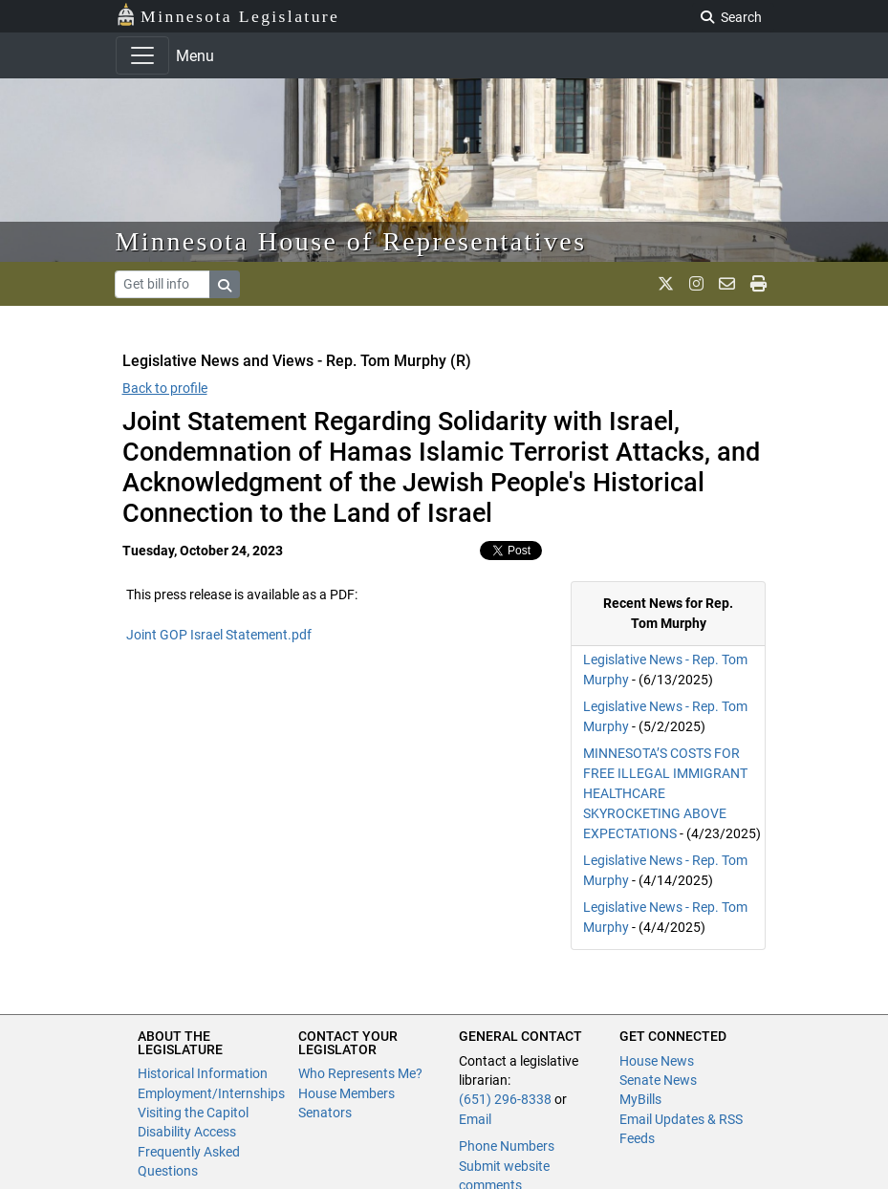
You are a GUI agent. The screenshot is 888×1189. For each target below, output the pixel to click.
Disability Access (187, 1131)
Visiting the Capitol (193, 1112)
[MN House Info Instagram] (696, 284)
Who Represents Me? (360, 1073)
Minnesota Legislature (228, 15)
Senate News (658, 1080)
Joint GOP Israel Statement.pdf (219, 634)
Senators (325, 1112)
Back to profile (164, 388)
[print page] (758, 284)
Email (475, 1119)
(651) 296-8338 (505, 1099)
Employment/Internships (211, 1093)
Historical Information (203, 1073)
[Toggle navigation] (142, 55)
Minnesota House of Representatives (351, 241)
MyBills (640, 1099)
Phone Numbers (506, 1146)
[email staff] (727, 284)
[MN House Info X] (666, 284)
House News (656, 1061)
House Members (346, 1093)
